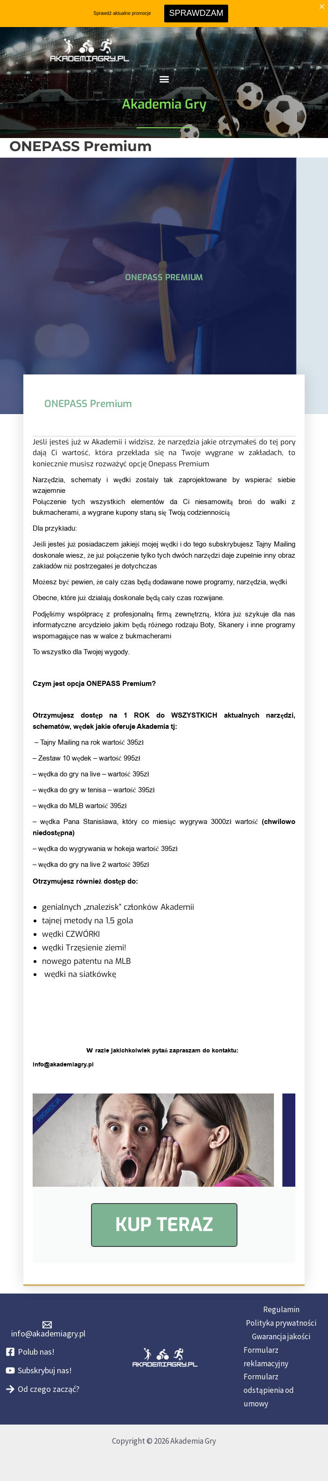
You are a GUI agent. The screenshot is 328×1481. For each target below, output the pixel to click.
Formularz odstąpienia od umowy (269, 1390)
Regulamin (281, 1309)
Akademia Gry (164, 104)
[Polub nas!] (30, 1351)
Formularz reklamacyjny (266, 1357)
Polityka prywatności (281, 1323)
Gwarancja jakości (281, 1336)
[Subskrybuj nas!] (38, 1370)
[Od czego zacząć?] (42, 1389)
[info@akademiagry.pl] (46, 1329)
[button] (164, 79)
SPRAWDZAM (196, 13)
